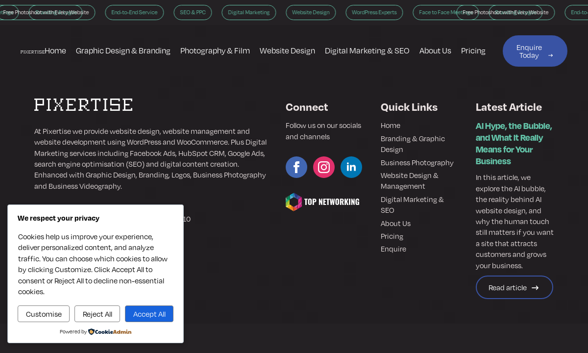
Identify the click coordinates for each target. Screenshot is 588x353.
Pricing (473, 50)
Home (55, 50)
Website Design (287, 50)
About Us (435, 50)
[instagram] (324, 167)
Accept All (149, 313)
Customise (44, 313)
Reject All (97, 313)
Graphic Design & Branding (123, 50)
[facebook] (296, 167)
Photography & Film (215, 50)
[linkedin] (351, 167)
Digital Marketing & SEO (367, 50)
